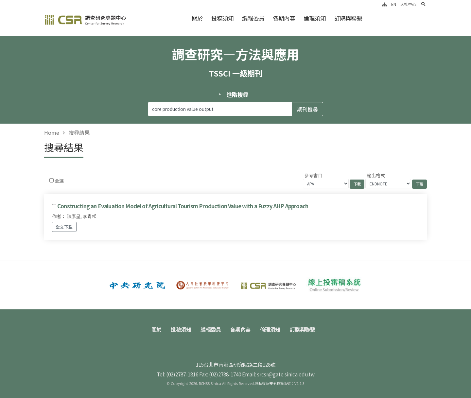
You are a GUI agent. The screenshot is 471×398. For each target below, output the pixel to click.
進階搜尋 (237, 94)
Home (51, 132)
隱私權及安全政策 (269, 383)
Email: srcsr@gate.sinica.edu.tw (278, 374)
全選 (59, 180)
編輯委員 (253, 18)
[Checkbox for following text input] (51, 180)
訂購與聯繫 (348, 18)
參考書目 (313, 175)
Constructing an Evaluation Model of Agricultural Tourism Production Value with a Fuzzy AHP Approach (182, 206)
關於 (197, 18)
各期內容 (284, 18)
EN (393, 4)
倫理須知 (315, 18)
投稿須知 (222, 18)
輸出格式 (376, 175)
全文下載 (64, 227)
